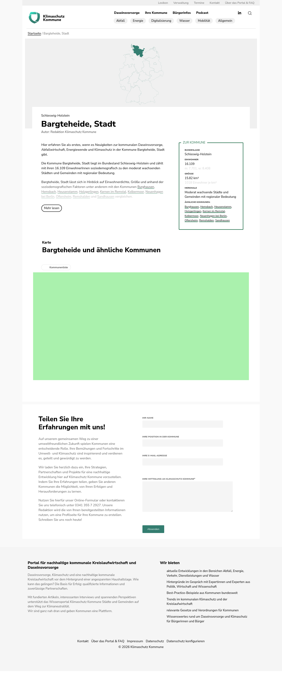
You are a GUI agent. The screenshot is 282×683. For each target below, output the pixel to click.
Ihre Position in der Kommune (160, 441)
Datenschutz (155, 653)
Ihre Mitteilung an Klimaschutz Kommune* (168, 483)
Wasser (184, 21)
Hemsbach (49, 192)
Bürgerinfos (182, 13)
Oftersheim (84, 197)
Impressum (135, 653)
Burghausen (146, 187)
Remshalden (103, 197)
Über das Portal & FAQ (237, 3)
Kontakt (212, 3)
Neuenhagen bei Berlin (57, 197)
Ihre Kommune (156, 13)
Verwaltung (178, 3)
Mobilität (204, 21)
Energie (138, 21)
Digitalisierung (161, 21)
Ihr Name (147, 422)
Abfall (120, 21)
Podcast (202, 13)
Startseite (34, 34)
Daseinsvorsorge (127, 13)
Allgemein (225, 21)
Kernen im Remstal (117, 192)
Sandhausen (128, 197)
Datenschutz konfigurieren (186, 653)
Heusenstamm (68, 192)
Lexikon (160, 3)
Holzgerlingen (91, 192)
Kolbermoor (140, 192)
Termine (196, 3)
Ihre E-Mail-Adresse (154, 460)
